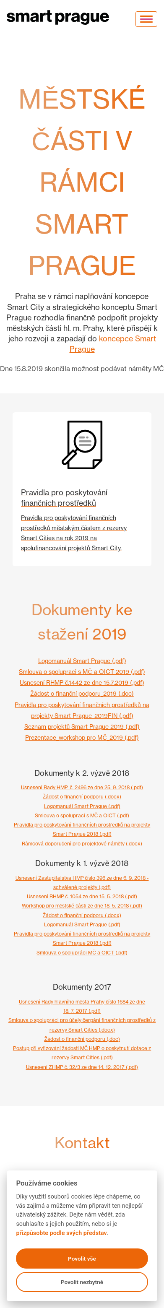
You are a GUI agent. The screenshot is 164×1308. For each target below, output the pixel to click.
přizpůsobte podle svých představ (61, 1233)
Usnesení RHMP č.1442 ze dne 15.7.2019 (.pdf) (82, 682)
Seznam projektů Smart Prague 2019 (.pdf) (82, 726)
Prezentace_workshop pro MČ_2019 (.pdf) (81, 737)
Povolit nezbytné (82, 1282)
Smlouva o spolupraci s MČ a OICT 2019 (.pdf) (82, 671)
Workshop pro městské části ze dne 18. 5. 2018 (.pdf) (82, 905)
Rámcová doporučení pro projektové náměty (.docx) (82, 843)
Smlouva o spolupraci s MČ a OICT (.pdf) (82, 815)
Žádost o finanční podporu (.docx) (82, 796)
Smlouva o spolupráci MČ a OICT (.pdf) (82, 952)
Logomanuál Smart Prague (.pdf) (82, 660)
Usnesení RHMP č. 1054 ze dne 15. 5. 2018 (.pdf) (82, 896)
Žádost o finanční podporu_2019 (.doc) (82, 693)
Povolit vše (82, 1258)
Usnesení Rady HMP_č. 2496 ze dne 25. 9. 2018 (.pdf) (82, 787)
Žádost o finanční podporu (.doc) (82, 1039)
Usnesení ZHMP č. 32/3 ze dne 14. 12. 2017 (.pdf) (82, 1067)
